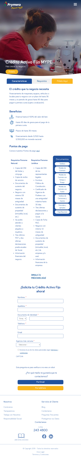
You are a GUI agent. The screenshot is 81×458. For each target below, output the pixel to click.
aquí (38, 151)
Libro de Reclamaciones (21, 436)
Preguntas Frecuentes (50, 415)
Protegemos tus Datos (50, 419)
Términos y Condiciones (40, 454)
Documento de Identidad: (27, 315)
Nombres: (21, 297)
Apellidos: (21, 306)
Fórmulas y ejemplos (62, 206)
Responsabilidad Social (13, 419)
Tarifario (62, 164)
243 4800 (41, 430)
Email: (20, 332)
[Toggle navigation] (75, 4)
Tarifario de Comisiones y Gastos (62, 198)
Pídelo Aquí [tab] (62, 81)
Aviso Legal (40, 452)
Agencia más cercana (24, 341)
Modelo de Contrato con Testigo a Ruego (62, 178)
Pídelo (12, 71)
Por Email (40, 382)
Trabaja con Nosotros (12, 415)
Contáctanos (47, 411)
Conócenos (8, 407)
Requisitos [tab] (42, 81)
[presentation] (40, 362)
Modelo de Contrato (62, 169)
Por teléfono (40, 388)
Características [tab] (19, 81)
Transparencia (9, 411)
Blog (43, 407)
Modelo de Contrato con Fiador (62, 189)
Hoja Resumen (62, 212)
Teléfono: (21, 324)
